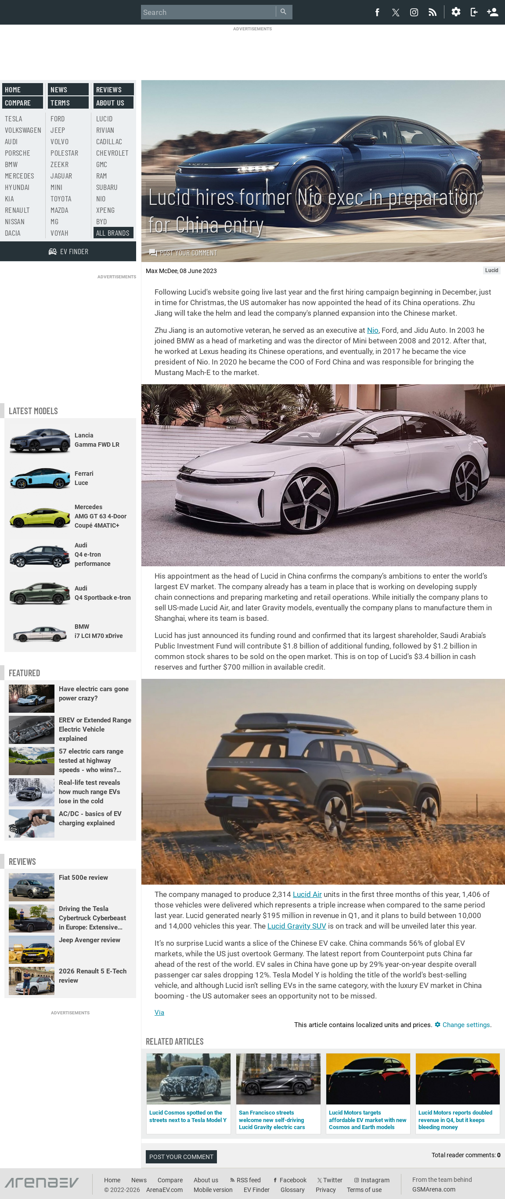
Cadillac (109, 141)
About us (110, 102)
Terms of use (364, 1189)
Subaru (107, 187)
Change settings (462, 1025)
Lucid (104, 118)
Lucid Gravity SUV (296, 926)
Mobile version (213, 1189)
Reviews (109, 89)
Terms (60, 102)
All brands (113, 232)
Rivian (105, 130)
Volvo (59, 141)
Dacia (13, 232)
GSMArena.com (433, 1189)
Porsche (17, 152)
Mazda (59, 210)
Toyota (60, 198)
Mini (56, 187)
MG (54, 221)
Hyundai (17, 187)
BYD (101, 221)
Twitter (333, 1180)
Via (159, 1013)
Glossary (293, 1189)
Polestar (64, 152)
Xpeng (105, 210)
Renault (17, 210)
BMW (11, 164)
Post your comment (182, 252)
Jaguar (61, 175)
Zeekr (59, 164)
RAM (101, 175)
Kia (9, 198)
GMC (102, 164)
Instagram (375, 1180)
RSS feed (249, 1180)
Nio (373, 330)
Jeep (57, 130)
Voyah (59, 232)
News (58, 89)
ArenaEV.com (164, 1189)
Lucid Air (307, 894)
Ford (57, 118)
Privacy (326, 1189)
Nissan (15, 221)
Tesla (13, 118)
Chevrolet (112, 152)
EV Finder (257, 1189)
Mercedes (19, 175)
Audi (11, 141)
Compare (18, 102)
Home (13, 89)
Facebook (293, 1180)
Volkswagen (23, 130)
